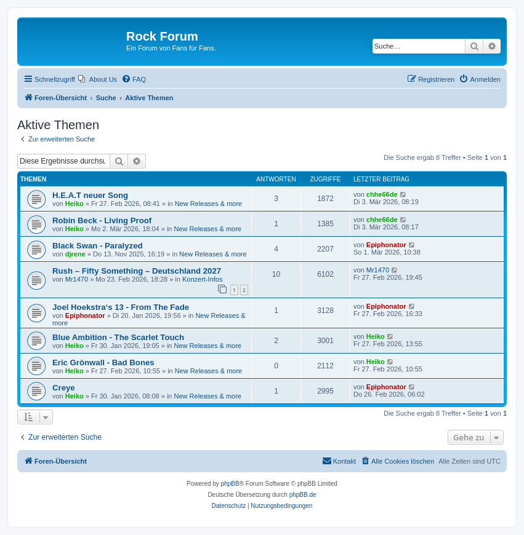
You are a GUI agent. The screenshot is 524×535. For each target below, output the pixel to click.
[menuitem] (97, 79)
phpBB (230, 483)
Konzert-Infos (202, 279)
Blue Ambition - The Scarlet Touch (118, 337)
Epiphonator (386, 244)
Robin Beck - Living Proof (101, 220)
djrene (75, 254)
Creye (63, 387)
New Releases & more (208, 203)
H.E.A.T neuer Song (90, 195)
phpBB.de (302, 494)
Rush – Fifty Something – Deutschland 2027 (136, 270)
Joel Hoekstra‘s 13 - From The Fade (120, 307)
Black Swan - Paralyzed (97, 245)
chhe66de (382, 194)
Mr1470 (76, 279)
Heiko (74, 203)
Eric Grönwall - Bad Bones (103, 362)
